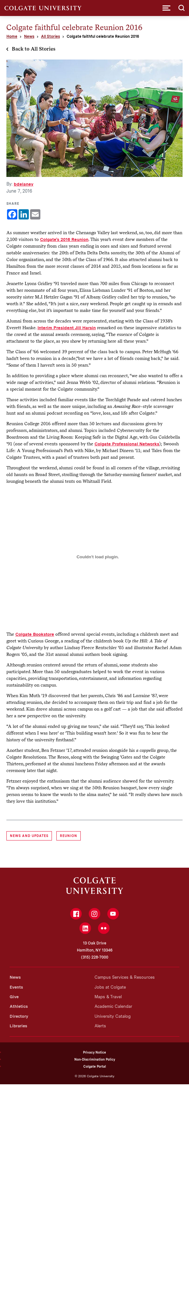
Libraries (18, 1025)
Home (11, 36)
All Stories (50, 36)
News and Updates (29, 836)
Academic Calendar (113, 1006)
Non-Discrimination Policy (94, 1059)
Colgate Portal (94, 1066)
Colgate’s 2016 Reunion (64, 239)
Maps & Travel (108, 996)
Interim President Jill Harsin (66, 327)
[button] (166, 8)
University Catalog (112, 1016)
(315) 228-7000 (94, 957)
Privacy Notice (94, 1052)
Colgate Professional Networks (126, 443)
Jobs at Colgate (110, 987)
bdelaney (23, 184)
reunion (68, 836)
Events (16, 987)
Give (14, 996)
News (29, 36)
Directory (19, 1016)
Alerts (100, 1025)
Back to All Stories (33, 49)
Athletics (19, 1006)
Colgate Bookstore (34, 634)
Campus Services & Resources (124, 977)
